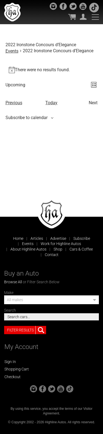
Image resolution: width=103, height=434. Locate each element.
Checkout (12, 377)
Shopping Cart (16, 369)
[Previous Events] (13, 103)
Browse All (13, 282)
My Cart (72, 17)
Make (8, 292)
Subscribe (81, 238)
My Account (83, 17)
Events (11, 51)
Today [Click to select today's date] (51, 102)
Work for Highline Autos (61, 243)
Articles (36, 238)
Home (18, 238)
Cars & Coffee (81, 249)
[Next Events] (93, 103)
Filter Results (26, 330)
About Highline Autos (28, 249)
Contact (52, 254)
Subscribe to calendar (26, 117)
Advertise (58, 238)
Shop (58, 249)
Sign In (10, 361)
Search (10, 310)
